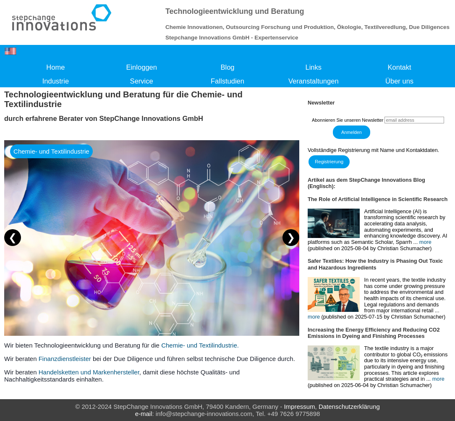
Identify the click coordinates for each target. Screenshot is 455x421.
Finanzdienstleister (65, 358)
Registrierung (329, 161)
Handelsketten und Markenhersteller (89, 372)
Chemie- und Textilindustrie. (200, 345)
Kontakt (399, 67)
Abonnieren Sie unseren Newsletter (347, 120)
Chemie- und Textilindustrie (51, 151)
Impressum (299, 406)
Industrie (55, 81)
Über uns (399, 81)
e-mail (143, 413)
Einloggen (141, 67)
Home (55, 67)
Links (313, 67)
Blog (227, 67)
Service (141, 81)
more (425, 242)
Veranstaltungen (313, 81)
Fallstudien (227, 81)
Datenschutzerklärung (349, 406)
